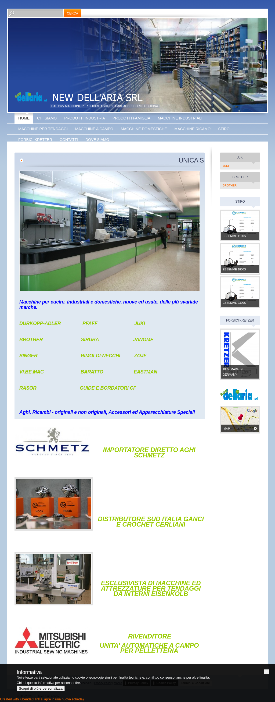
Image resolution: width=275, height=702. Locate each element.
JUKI (226, 165)
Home (24, 118)
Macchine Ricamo (193, 129)
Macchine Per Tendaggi (43, 129)
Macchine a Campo (94, 129)
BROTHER (230, 185)
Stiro (224, 129)
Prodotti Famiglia (131, 118)
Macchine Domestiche (144, 129)
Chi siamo (47, 118)
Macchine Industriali (180, 118)
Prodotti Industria (84, 118)
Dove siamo (97, 139)
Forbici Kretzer (35, 139)
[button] (266, 671)
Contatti (69, 139)
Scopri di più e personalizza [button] (41, 688)
